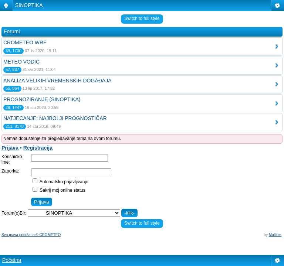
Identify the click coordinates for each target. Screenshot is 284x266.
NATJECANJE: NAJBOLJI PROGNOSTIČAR (55, 118)
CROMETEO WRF (25, 42)
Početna (11, 260)
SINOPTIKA (29, 5)
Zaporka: (10, 171)
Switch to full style (141, 18)
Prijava (9, 148)
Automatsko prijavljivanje (60, 181)
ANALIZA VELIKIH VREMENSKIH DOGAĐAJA (57, 80)
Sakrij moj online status (59, 190)
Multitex (275, 235)
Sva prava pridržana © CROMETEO (31, 235)
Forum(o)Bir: (13, 213)
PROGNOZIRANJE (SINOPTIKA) (41, 99)
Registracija (38, 148)
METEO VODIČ (21, 62)
